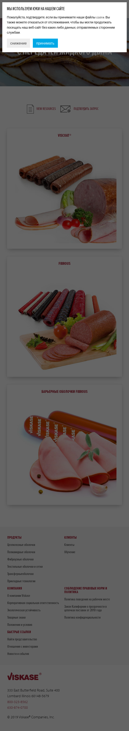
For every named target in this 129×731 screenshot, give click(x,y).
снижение (18, 43)
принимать (45, 43)
